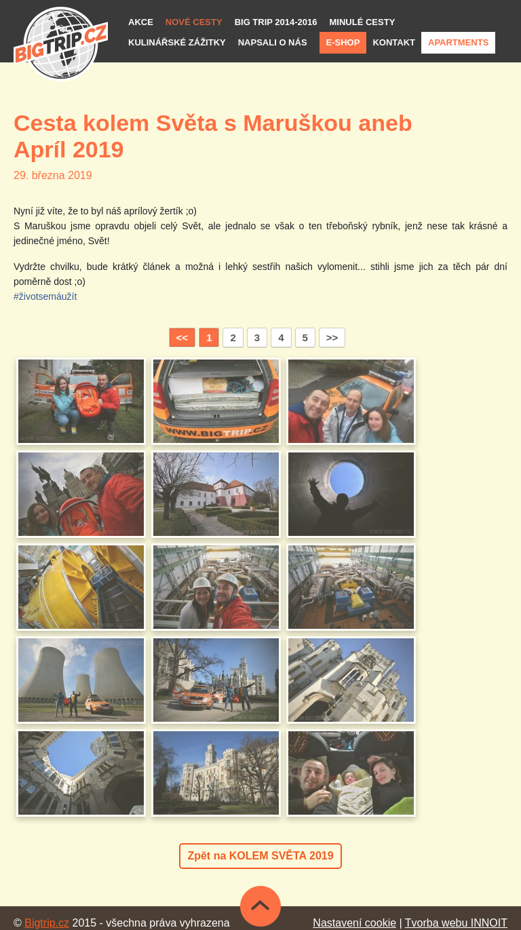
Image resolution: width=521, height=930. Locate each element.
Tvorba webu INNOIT (456, 923)
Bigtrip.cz (46, 923)
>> (332, 337)
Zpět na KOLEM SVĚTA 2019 (260, 855)
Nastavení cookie (354, 923)
